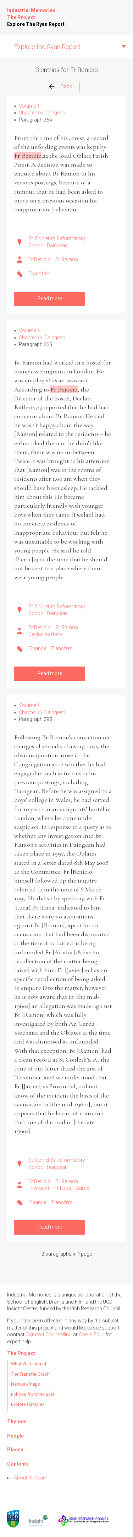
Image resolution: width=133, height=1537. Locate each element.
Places (15, 1449)
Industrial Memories (31, 10)
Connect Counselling (49, 1334)
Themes (17, 1421)
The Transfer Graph (30, 1374)
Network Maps (25, 1384)
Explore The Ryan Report (36, 24)
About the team (31, 1478)
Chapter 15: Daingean (42, 112)
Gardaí (83, 1188)
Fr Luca (62, 1188)
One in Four (91, 1334)
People (15, 1436)
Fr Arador (39, 1188)
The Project (21, 17)
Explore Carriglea (28, 1404)
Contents (18, 1464)
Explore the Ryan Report (47, 46)
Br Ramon (66, 259)
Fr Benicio (39, 259)
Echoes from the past (33, 1394)
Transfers (39, 273)
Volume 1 (29, 106)
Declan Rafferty (45, 634)
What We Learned (28, 1363)
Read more (50, 298)
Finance (37, 648)
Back (66, 86)
